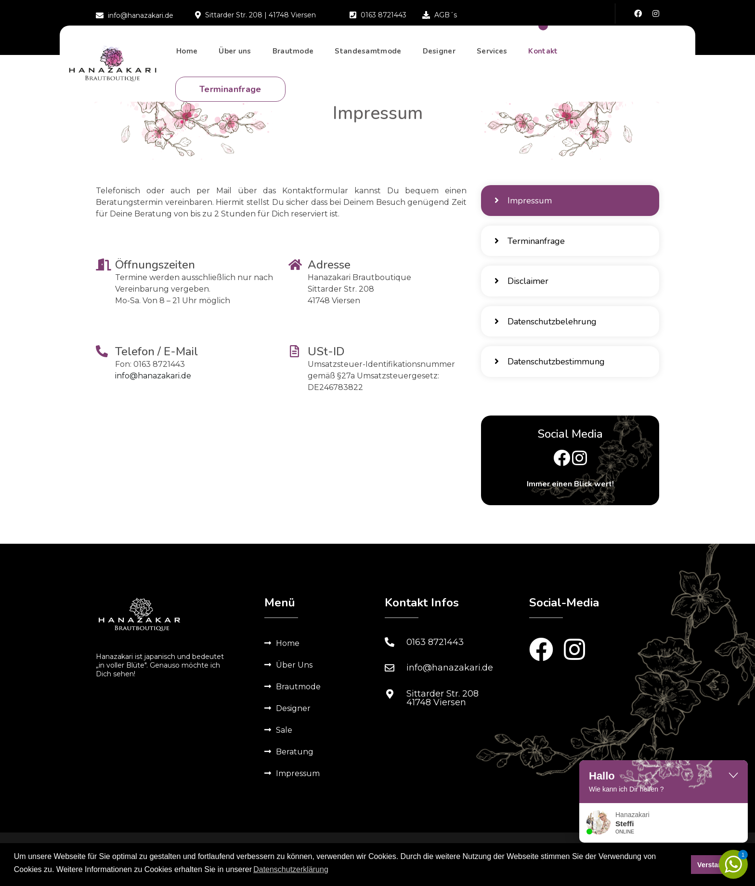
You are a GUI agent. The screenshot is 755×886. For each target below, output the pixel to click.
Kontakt (543, 56)
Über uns (235, 56)
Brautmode (293, 56)
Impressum (524, 202)
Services (492, 56)
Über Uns (294, 678)
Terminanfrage (230, 94)
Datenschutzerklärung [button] (290, 871)
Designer (439, 56)
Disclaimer (522, 288)
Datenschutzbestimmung (550, 373)
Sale (284, 743)
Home (186, 56)
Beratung (294, 764)
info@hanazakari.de (153, 375)
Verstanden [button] (716, 865)
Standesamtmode (368, 56)
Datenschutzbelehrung (546, 330)
